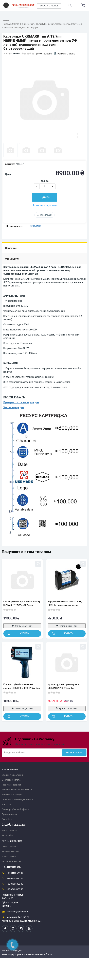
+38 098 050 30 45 (12, 883)
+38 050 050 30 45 (12, 878)
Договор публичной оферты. (16, 809)
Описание (11, 248)
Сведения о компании (12, 775)
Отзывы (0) (12, 258)
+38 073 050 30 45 (12, 889)
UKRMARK (35, 226)
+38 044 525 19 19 (12, 873)
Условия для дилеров (12, 794)
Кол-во (45, 181)
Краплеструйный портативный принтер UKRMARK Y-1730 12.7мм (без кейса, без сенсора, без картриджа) (21, 686)
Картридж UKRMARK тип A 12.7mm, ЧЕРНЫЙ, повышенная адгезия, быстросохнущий (65, 603)
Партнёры (7, 819)
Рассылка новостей (11, 861)
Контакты (6, 804)
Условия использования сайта (17, 789)
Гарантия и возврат (11, 784)
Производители (9, 814)
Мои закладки (8, 856)
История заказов (10, 851)
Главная (5, 20)
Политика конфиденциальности (17, 799)
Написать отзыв (66, 53)
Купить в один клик (45, 205)
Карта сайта (7, 835)
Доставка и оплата (11, 780)
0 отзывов (45, 53)
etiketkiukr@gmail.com (15, 911)
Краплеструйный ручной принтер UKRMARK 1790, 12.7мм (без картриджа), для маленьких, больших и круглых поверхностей (66, 686)
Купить (44, 197)
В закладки (46, 215)
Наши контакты (9, 830)
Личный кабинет (9, 846)
